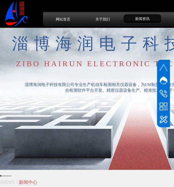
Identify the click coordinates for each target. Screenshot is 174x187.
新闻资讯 (142, 19)
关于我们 (102, 19)
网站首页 (63, 19)
